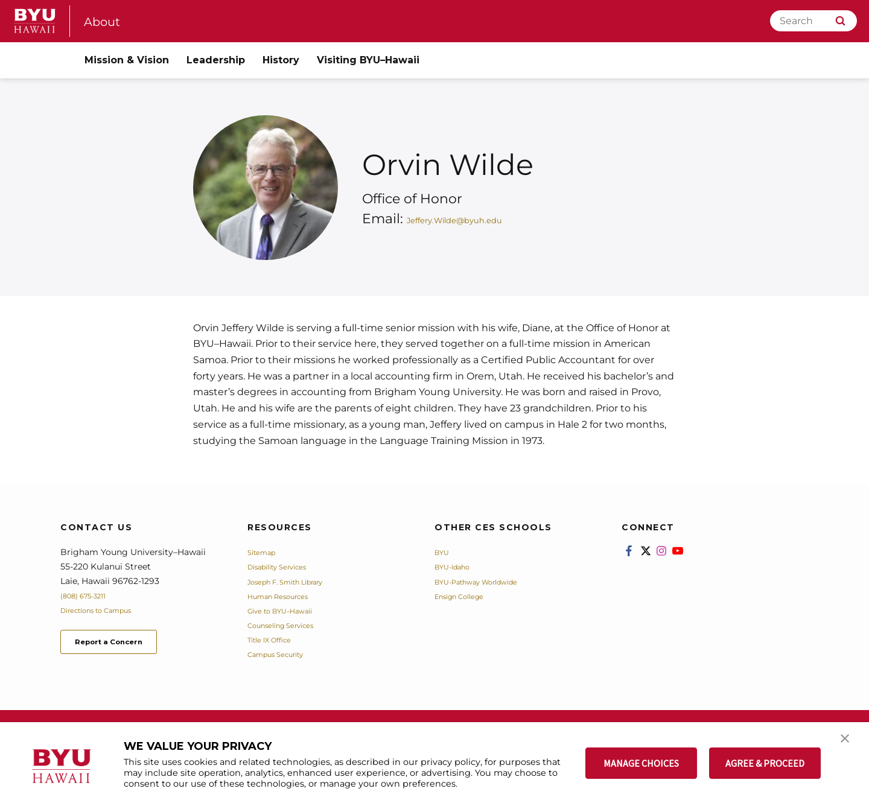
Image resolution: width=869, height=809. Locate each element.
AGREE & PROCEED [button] (764, 763)
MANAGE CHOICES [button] (641, 763)
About (106, 21)
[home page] (35, 20)
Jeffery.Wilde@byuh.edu (487, 219)
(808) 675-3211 (89, 595)
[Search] (813, 20)
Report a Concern (125, 644)
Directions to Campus (106, 609)
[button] (849, 744)
